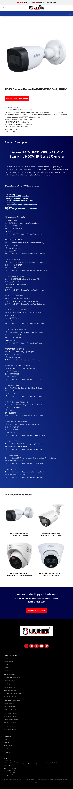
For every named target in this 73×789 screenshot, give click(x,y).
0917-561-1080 (11, 770)
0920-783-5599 (12, 768)
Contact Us (7, 752)
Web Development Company (59, 779)
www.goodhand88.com (10, 775)
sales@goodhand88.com (11, 773)
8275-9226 (7, 765)
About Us (6, 749)
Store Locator (8, 745)
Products (6, 742)
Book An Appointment (36, 610)
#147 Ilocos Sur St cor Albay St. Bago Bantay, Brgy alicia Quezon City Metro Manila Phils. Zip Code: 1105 (33, 763)
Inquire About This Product (17, 98)
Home (5, 739)
